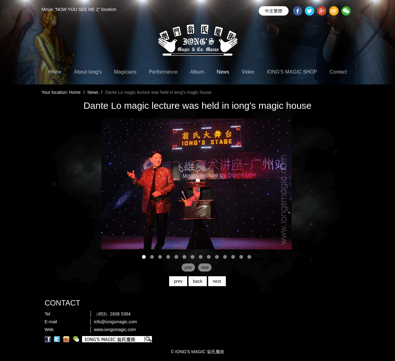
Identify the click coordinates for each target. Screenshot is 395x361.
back (197, 281)
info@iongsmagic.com (115, 321)
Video (248, 72)
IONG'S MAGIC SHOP (292, 72)
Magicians (125, 72)
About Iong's (87, 72)
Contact (338, 72)
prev (178, 281)
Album (197, 72)
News (223, 72)
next (217, 281)
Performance (163, 72)
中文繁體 (273, 10)
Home (54, 72)
